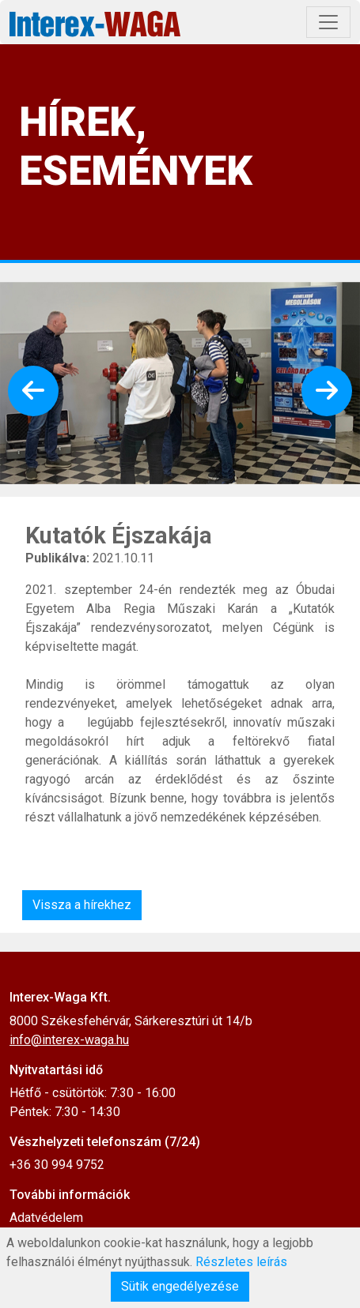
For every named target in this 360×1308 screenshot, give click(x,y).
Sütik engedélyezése (180, 1286)
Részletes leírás (241, 1261)
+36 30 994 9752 (56, 1164)
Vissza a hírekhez (81, 904)
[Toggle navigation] (328, 22)
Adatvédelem (46, 1217)
